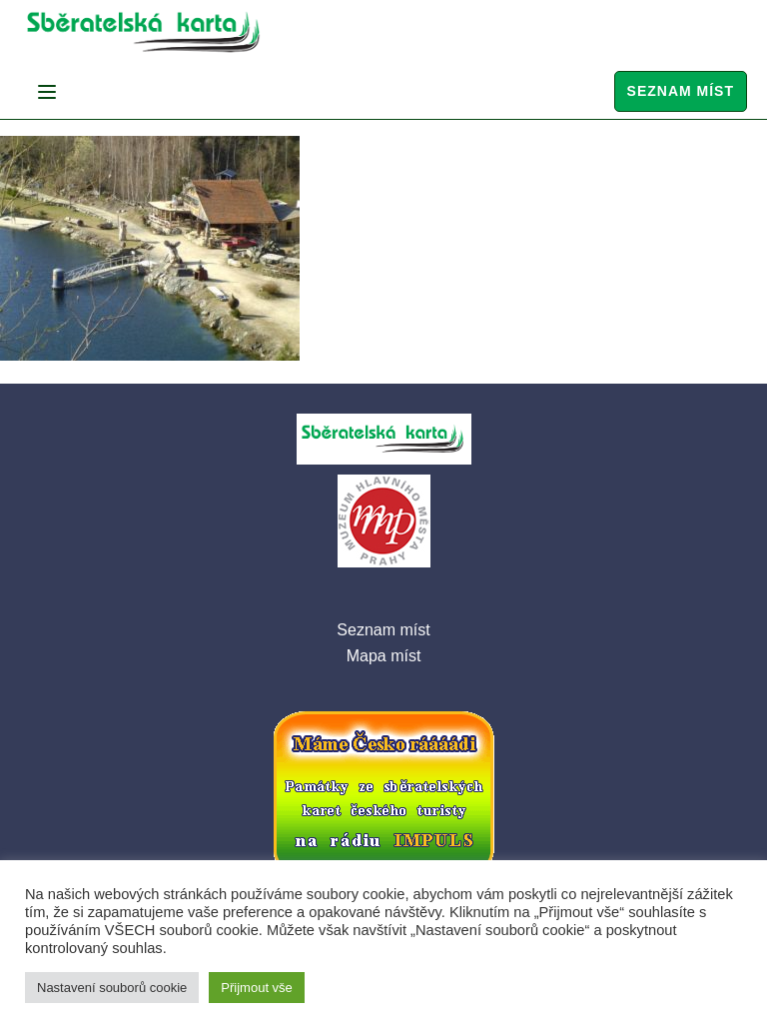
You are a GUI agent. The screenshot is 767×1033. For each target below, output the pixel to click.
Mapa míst (384, 655)
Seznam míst (680, 91)
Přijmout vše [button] (257, 987)
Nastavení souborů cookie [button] (112, 987)
